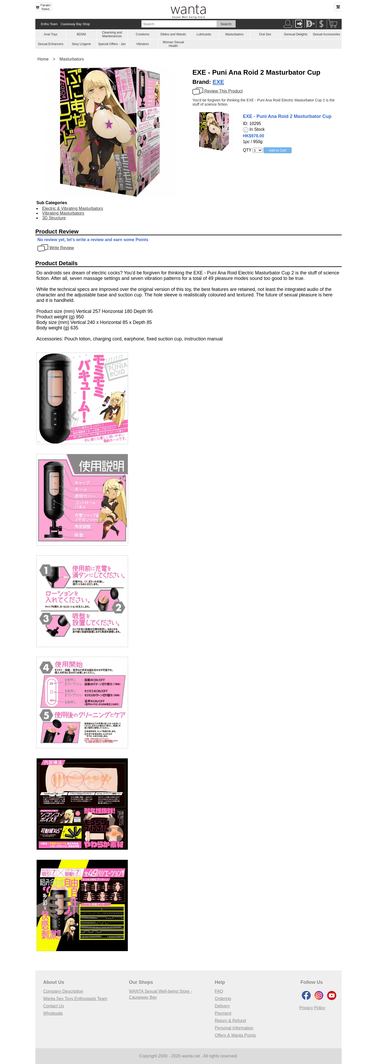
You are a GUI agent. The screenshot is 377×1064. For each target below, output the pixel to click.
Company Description (63, 991)
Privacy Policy (312, 1008)
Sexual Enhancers (50, 44)
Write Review (55, 248)
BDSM (81, 34)
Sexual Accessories (326, 34)
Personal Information (234, 1028)
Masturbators (234, 34)
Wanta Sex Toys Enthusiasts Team (75, 998)
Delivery (222, 1006)
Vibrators (142, 44)
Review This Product (217, 91)
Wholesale (53, 1013)
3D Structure (54, 218)
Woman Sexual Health (173, 44)
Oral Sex (265, 34)
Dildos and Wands (173, 34)
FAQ (219, 991)
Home (43, 59)
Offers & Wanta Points (235, 1035)
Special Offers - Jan (112, 44)
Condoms (142, 34)
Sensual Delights (295, 34)
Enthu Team (49, 24)
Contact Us (53, 1006)
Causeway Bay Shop (75, 24)
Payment (223, 1013)
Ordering (223, 998)
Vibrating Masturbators (63, 213)
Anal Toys (50, 34)
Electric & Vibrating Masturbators (72, 208)
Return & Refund (230, 1020)
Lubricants (204, 34)
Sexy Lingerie (81, 44)
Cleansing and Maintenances (112, 34)
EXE (218, 82)
